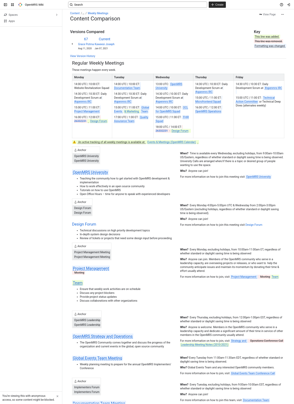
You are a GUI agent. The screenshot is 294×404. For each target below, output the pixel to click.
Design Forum (84, 224)
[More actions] (282, 14)
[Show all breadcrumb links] (83, 13)
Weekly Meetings (98, 13)
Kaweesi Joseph (104, 44)
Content (75, 13)
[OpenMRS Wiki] (20, 5)
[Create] (217, 5)
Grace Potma (86, 44)
